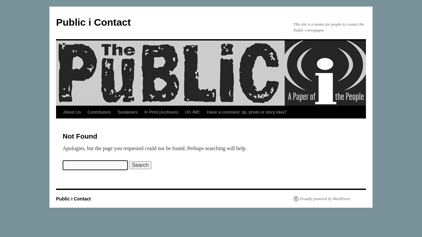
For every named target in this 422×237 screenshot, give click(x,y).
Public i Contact (93, 22)
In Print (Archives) (161, 112)
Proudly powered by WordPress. (325, 199)
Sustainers (127, 112)
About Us (72, 112)
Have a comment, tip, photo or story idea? (246, 112)
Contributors (99, 112)
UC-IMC (192, 112)
